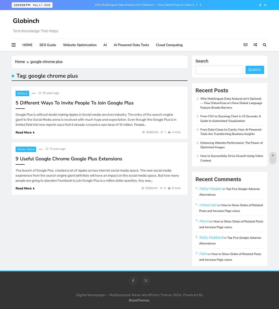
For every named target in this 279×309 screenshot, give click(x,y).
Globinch (26, 20)
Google (22, 93)
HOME (27, 45)
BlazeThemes (139, 300)
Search (202, 61)
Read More (25, 132)
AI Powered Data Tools (131, 45)
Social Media (25, 149)
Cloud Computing (169, 45)
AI (105, 45)
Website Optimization (80, 45)
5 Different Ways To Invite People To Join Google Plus (75, 103)
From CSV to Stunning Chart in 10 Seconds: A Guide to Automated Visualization (230, 118)
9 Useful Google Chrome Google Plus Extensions (69, 159)
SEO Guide (47, 45)
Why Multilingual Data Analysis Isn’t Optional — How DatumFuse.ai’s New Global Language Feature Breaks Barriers (143, 5)
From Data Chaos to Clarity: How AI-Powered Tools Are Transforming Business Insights (230, 132)
